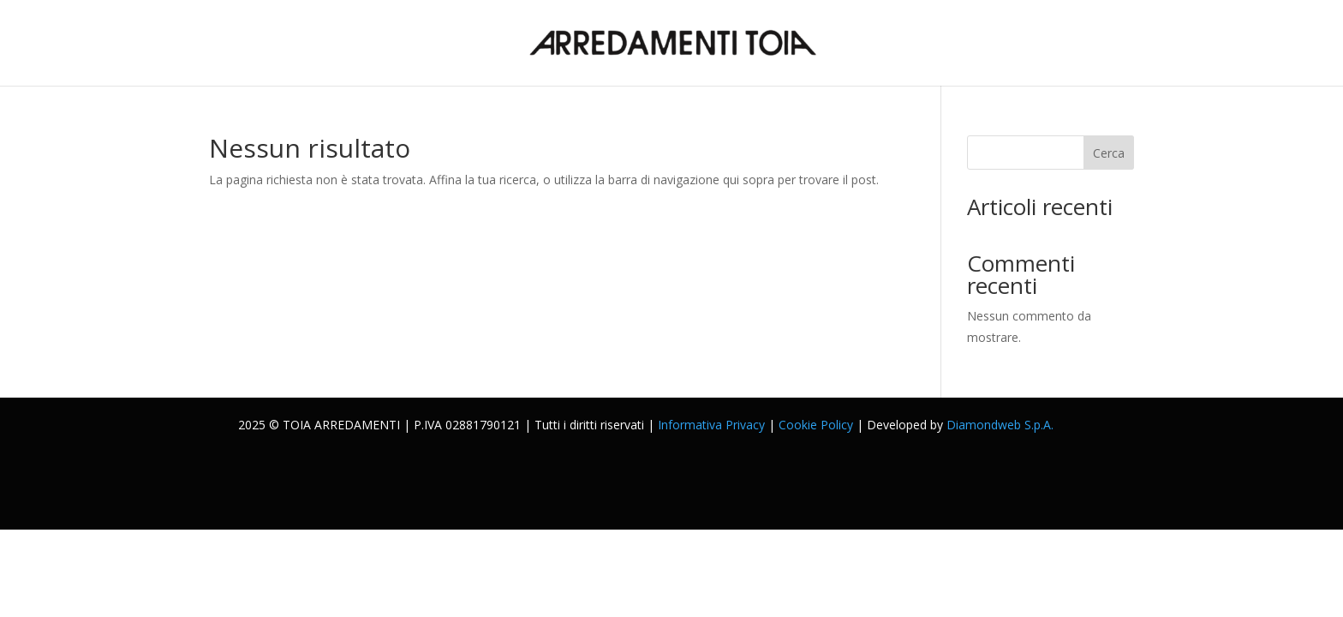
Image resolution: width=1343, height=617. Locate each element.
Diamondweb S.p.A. (1000, 424)
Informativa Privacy (711, 424)
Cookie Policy (816, 424)
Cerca (1109, 153)
